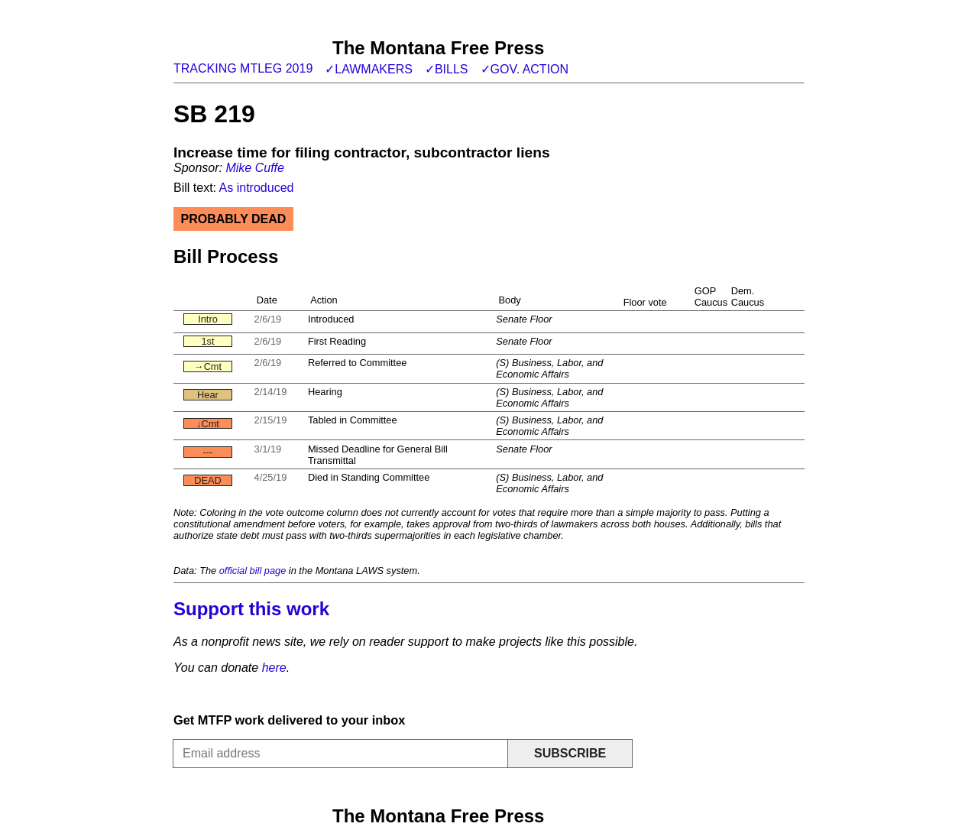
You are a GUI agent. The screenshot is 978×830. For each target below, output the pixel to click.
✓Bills (446, 69)
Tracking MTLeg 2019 (243, 68)
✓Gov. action (525, 69)
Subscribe (570, 753)
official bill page (253, 570)
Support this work (251, 608)
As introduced (256, 187)
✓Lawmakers (369, 69)
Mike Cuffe (254, 167)
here (274, 667)
